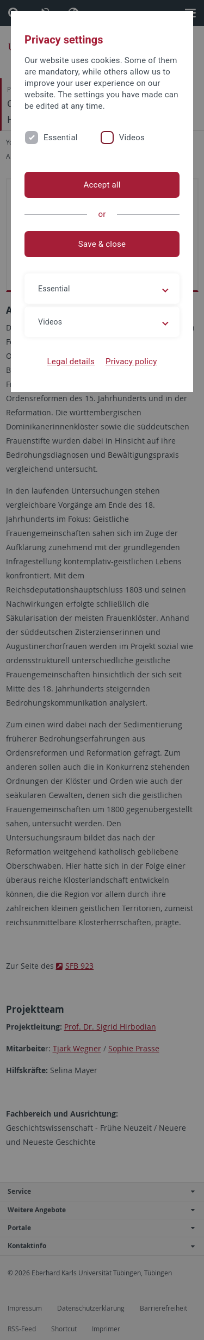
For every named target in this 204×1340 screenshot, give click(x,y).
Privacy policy (131, 361)
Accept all (101, 185)
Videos (132, 137)
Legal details (71, 361)
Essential (61, 137)
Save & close (102, 244)
